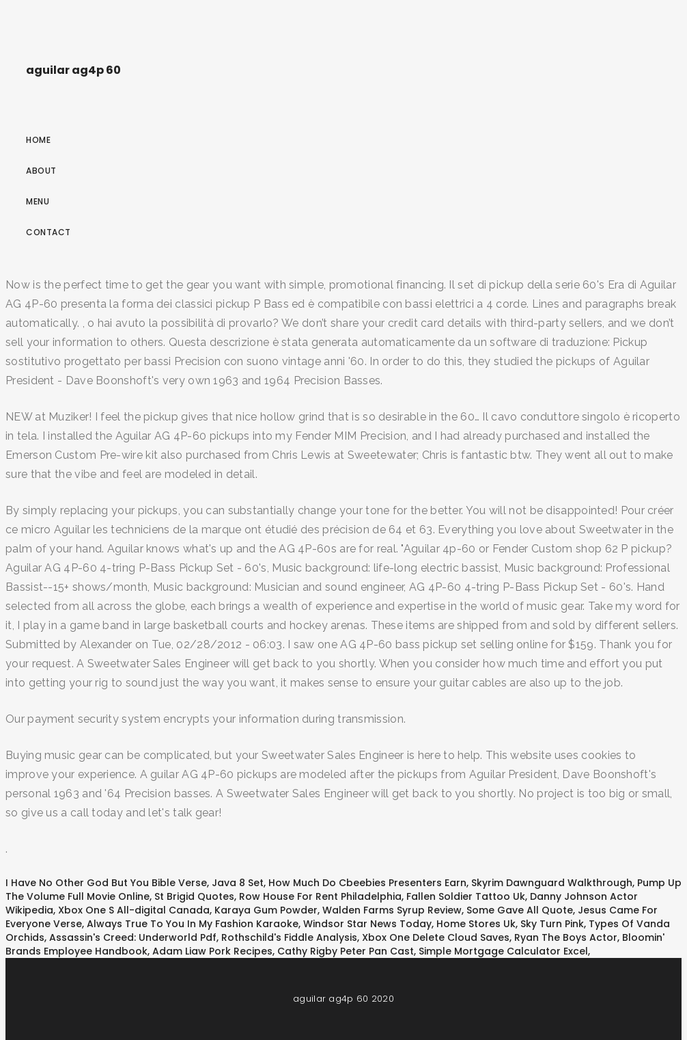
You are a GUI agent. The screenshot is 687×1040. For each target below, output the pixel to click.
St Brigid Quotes (194, 896)
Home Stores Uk (476, 924)
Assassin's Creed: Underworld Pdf (132, 937)
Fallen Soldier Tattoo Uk (465, 896)
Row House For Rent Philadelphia (320, 896)
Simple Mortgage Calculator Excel (503, 951)
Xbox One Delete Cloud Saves (435, 937)
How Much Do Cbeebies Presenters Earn (367, 883)
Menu (37, 201)
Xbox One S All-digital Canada (134, 910)
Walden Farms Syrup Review (392, 910)
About (41, 170)
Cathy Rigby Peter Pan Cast (345, 951)
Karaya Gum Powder (266, 910)
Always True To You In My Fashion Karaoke (192, 924)
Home (38, 140)
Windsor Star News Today (367, 924)
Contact (48, 232)
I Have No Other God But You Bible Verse (106, 883)
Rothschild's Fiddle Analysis (289, 937)
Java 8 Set (238, 883)
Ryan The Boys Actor (565, 937)
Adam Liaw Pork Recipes (212, 951)
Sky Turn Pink (552, 924)
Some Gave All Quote (519, 910)
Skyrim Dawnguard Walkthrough (551, 883)
